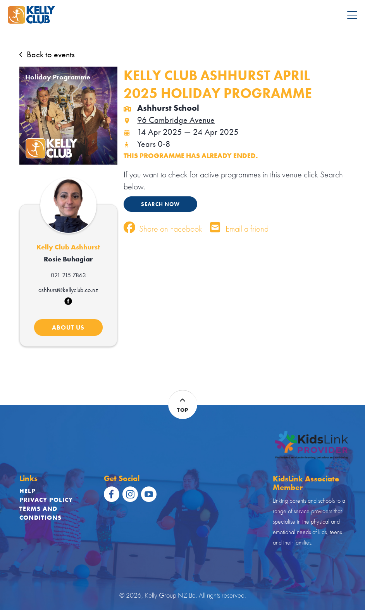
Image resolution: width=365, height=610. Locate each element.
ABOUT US (68, 327)
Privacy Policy (46, 500)
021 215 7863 (68, 275)
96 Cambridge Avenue (169, 119)
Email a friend (239, 228)
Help (27, 491)
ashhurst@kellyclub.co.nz (68, 290)
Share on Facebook (163, 228)
